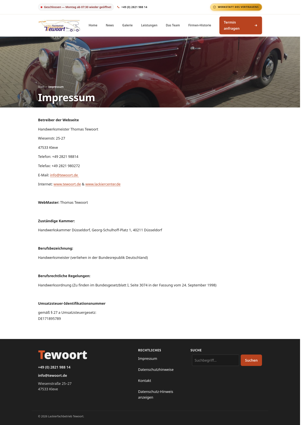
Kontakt (144, 380)
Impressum (147, 358)
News (110, 25)
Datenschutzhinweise (156, 369)
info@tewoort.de (64, 175)
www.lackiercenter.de (103, 184)
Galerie (127, 25)
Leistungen (149, 25)
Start (41, 87)
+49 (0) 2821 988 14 (54, 367)
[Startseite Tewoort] (85, 354)
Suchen (251, 360)
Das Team (173, 25)
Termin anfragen (241, 25)
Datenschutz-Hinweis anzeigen (155, 394)
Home (93, 25)
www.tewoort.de (67, 184)
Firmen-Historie (199, 25)
